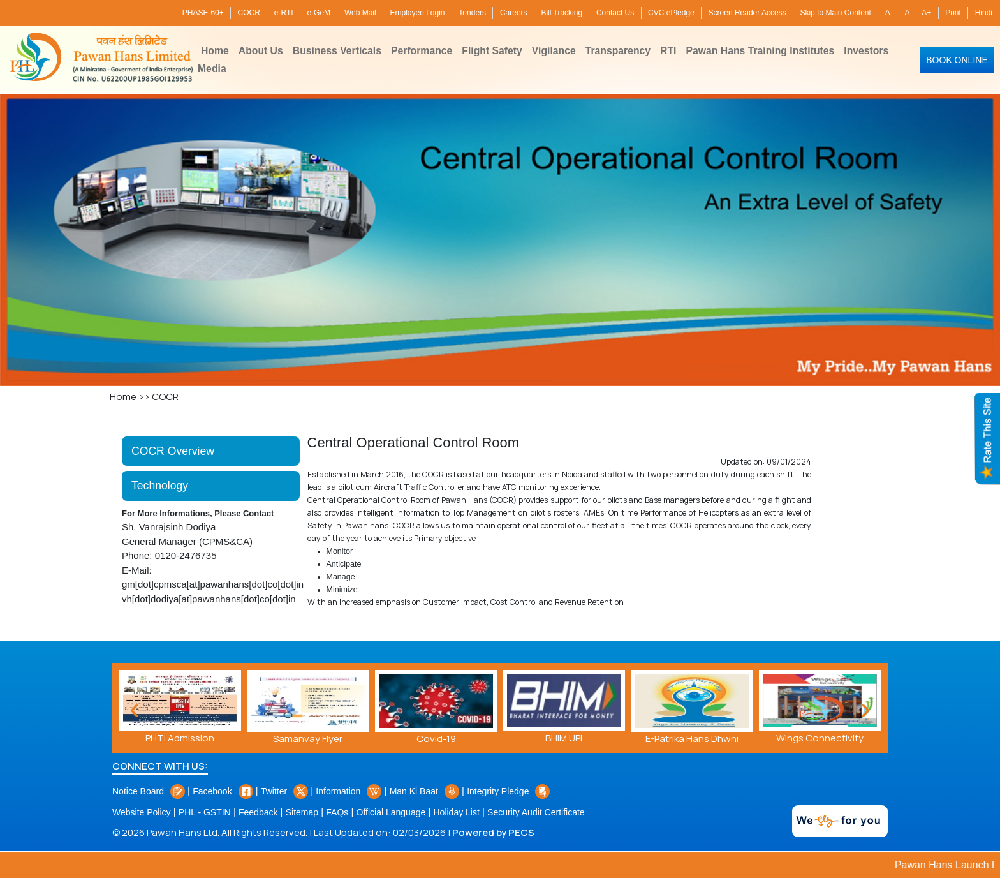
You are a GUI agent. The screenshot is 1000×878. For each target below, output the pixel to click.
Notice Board (148, 791)
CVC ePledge (671, 12)
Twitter (284, 791)
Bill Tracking (561, 12)
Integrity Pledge (508, 791)
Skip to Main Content (835, 12)
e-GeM (318, 12)
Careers (513, 12)
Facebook (223, 791)
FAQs (337, 812)
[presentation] (865, 708)
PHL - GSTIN (205, 812)
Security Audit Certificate (536, 812)
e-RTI (283, 12)
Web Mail (360, 12)
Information (348, 791)
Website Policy (141, 812)
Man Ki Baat (424, 791)
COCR (249, 12)
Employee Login (417, 12)
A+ (926, 12)
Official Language (391, 812)
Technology (159, 485)
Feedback (258, 812)
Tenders (472, 12)
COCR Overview (172, 451)
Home (123, 396)
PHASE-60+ (203, 12)
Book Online (956, 60)
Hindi (983, 12)
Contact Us (615, 12)
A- (889, 12)
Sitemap (302, 812)
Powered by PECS (493, 832)
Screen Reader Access (747, 12)
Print (953, 12)
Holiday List (456, 812)
